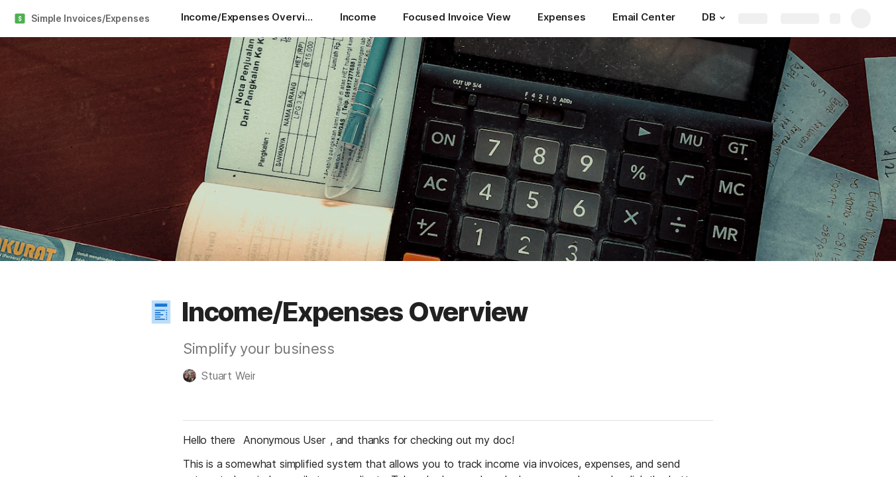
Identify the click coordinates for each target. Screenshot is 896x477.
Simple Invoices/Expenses (90, 18)
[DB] (715, 18)
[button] (722, 18)
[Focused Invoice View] (457, 18)
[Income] (358, 18)
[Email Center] (644, 18)
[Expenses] (561, 18)
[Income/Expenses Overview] (247, 18)
